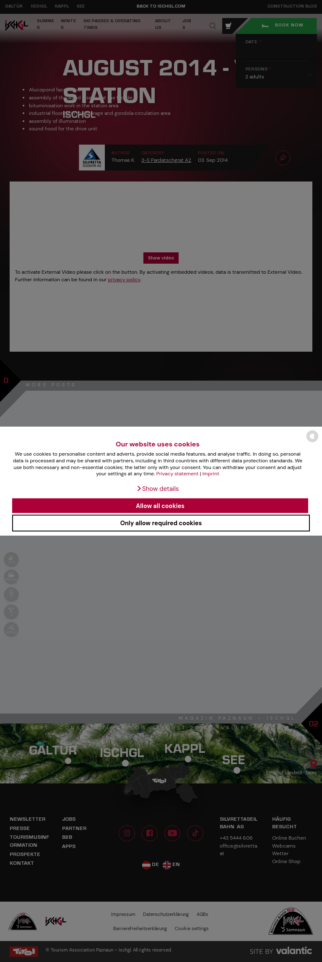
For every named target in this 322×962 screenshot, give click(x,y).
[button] (157, 488)
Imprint (211, 473)
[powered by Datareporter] (312, 441)
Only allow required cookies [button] (161, 523)
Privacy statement (177, 473)
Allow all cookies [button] (160, 505)
